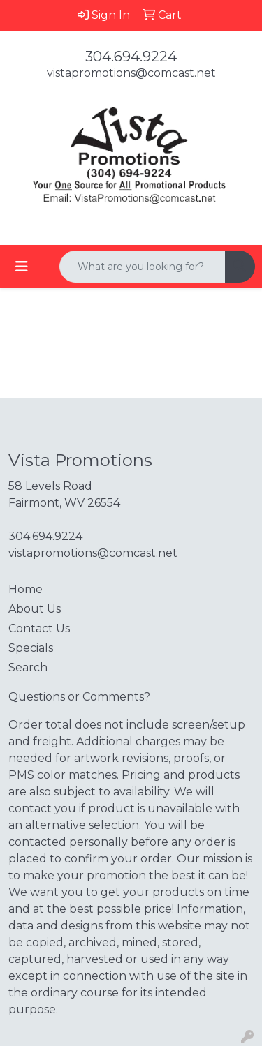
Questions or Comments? (79, 696)
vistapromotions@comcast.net (131, 73)
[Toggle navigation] (21, 266)
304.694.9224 (131, 56)
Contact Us (39, 628)
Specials (30, 648)
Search (28, 667)
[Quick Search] (142, 267)
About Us (34, 608)
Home (25, 589)
